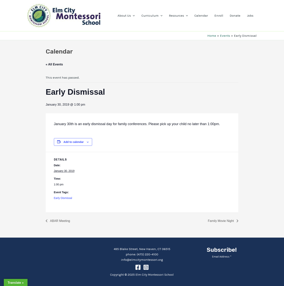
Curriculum (151, 15)
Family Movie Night (221, 220)
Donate (235, 15)
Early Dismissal (63, 198)
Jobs (250, 15)
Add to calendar (73, 141)
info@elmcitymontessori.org (142, 260)
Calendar (201, 15)
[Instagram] (146, 267)
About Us (126, 15)
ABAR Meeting (59, 220)
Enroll (218, 15)
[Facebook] (138, 267)
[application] (133, 15)
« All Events (54, 64)
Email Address (221, 256)
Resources (178, 15)
